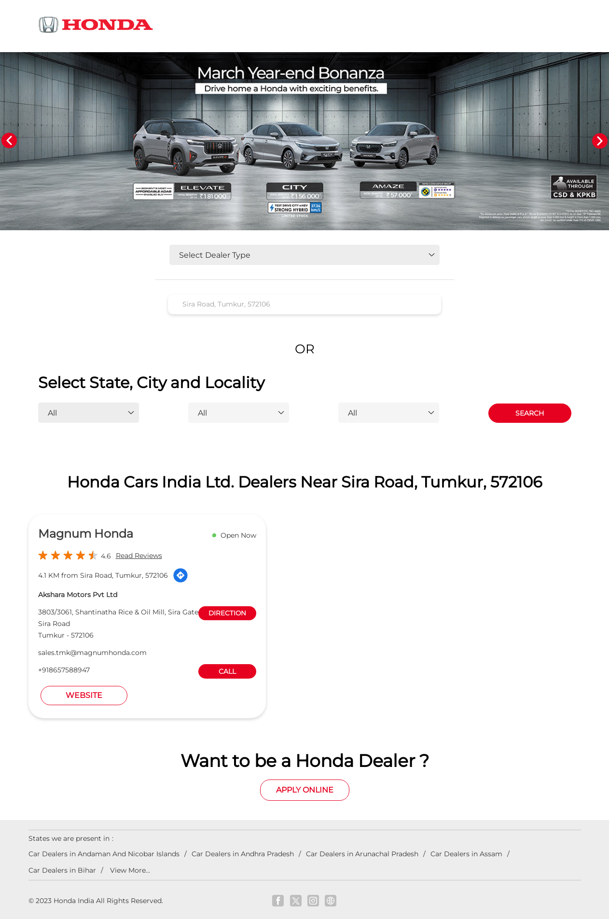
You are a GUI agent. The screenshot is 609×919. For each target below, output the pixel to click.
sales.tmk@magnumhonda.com (92, 652)
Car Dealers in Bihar (62, 870)
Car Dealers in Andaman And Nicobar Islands (104, 853)
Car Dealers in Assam (466, 853)
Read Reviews (139, 555)
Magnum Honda (85, 534)
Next (600, 141)
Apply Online (304, 789)
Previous (9, 141)
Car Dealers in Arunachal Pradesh (362, 853)
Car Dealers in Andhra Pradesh (243, 853)
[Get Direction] (180, 575)
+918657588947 (64, 670)
